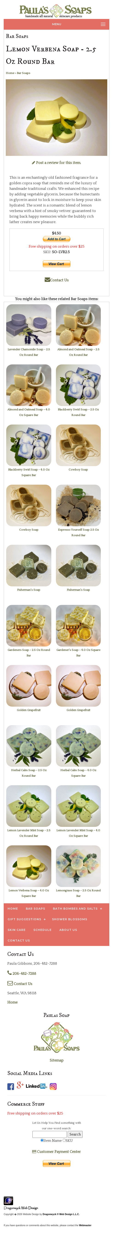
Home (12, 1002)
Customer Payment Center (56, 1152)
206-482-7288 (21, 974)
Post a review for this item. (56, 163)
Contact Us (57, 280)
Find (57, 1122)
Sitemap (57, 1060)
